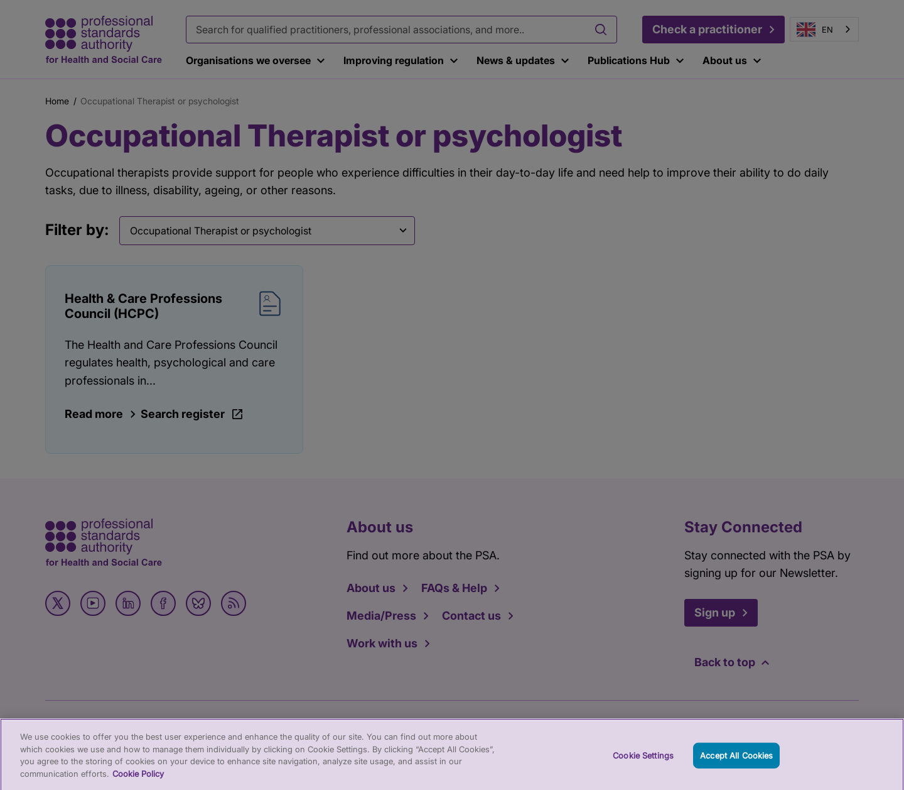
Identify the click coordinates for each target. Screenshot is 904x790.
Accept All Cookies (736, 760)
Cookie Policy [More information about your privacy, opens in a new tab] (138, 779)
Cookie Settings (643, 760)
